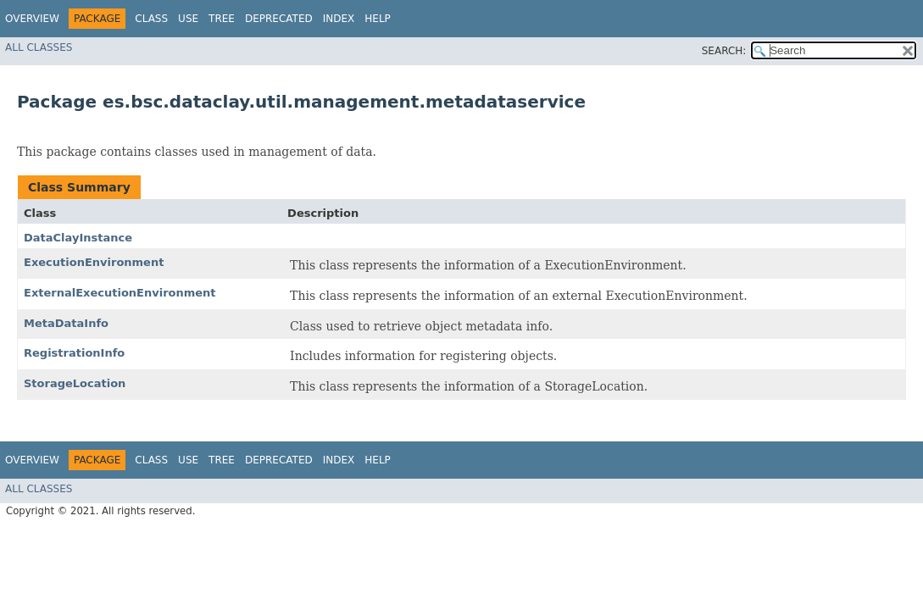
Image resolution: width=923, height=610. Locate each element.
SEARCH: (724, 51)
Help (377, 19)
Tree (222, 19)
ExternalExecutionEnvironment (120, 292)
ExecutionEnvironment (94, 262)
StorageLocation (74, 383)
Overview (32, 19)
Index (339, 19)
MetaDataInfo (66, 323)
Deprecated (279, 19)
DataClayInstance (78, 237)
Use (188, 19)
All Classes (38, 47)
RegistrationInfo (74, 353)
